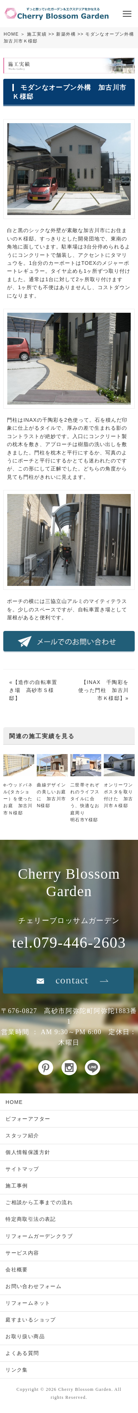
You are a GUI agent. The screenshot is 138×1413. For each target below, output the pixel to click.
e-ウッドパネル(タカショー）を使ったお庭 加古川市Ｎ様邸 (17, 798)
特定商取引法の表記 (30, 1219)
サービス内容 (22, 1253)
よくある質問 (22, 1353)
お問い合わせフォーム (33, 1286)
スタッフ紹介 (22, 1135)
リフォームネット (27, 1303)
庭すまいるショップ (30, 1320)
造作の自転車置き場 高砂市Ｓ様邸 (33, 690)
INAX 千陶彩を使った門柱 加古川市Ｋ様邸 (103, 690)
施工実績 (37, 34)
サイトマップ (22, 1169)
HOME (11, 34)
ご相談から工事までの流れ (39, 1202)
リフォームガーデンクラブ (39, 1236)
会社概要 (16, 1269)
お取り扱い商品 (25, 1336)
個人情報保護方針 (27, 1152)
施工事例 (16, 1186)
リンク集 (16, 1370)
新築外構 (66, 34)
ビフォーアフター (27, 1119)
